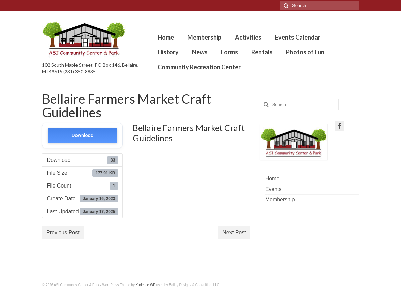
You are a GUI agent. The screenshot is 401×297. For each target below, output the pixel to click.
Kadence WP (145, 285)
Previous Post (63, 233)
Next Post (234, 233)
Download (82, 135)
